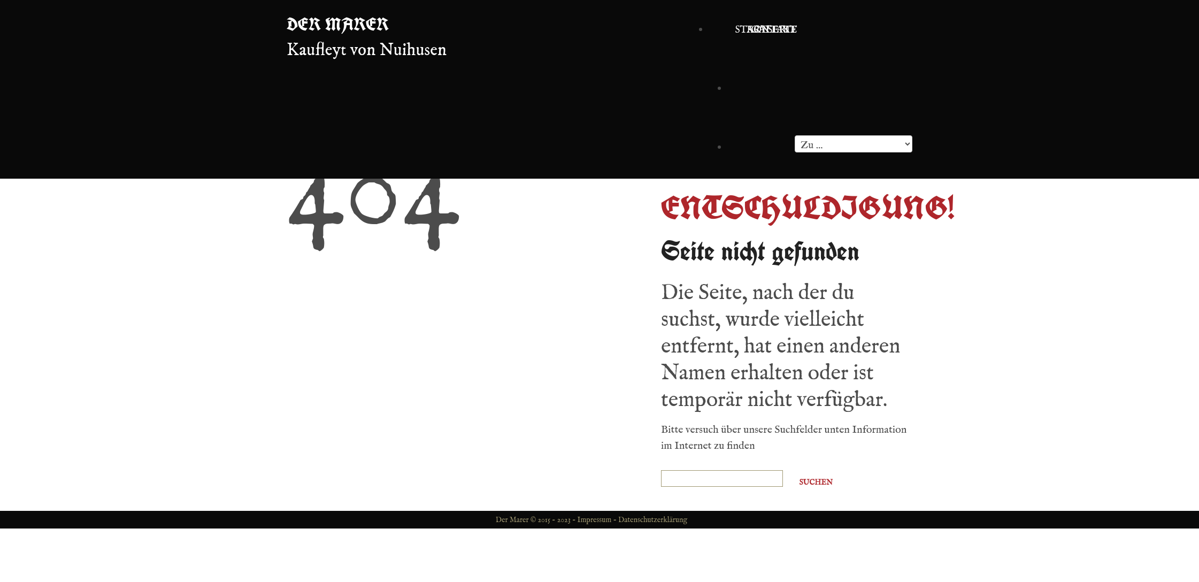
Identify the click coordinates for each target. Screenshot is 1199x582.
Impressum (595, 520)
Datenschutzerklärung (652, 520)
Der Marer (338, 24)
